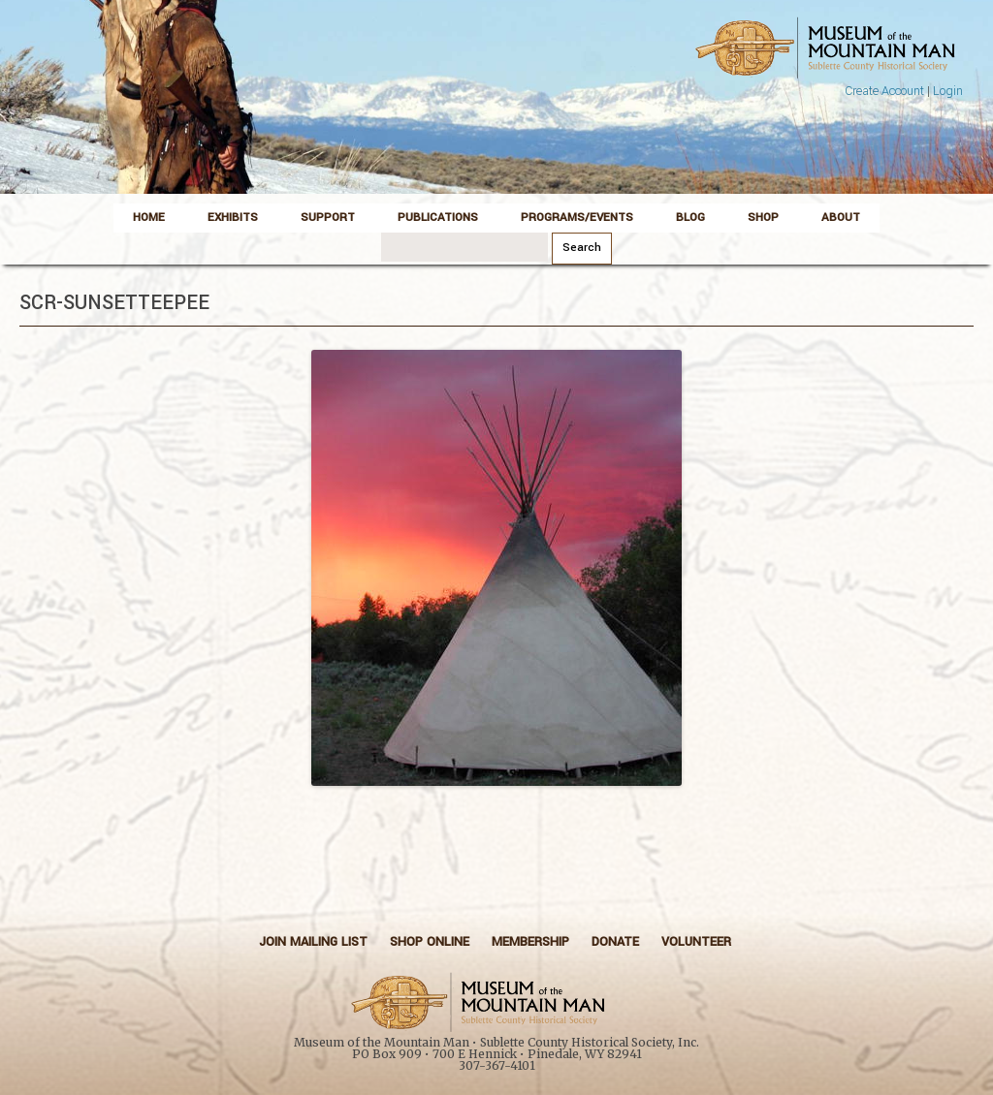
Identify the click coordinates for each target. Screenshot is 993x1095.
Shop (763, 217)
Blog (690, 217)
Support (328, 217)
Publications (438, 217)
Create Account (884, 91)
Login (948, 91)
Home (149, 217)
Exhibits (233, 217)
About (840, 217)
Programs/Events (577, 217)
